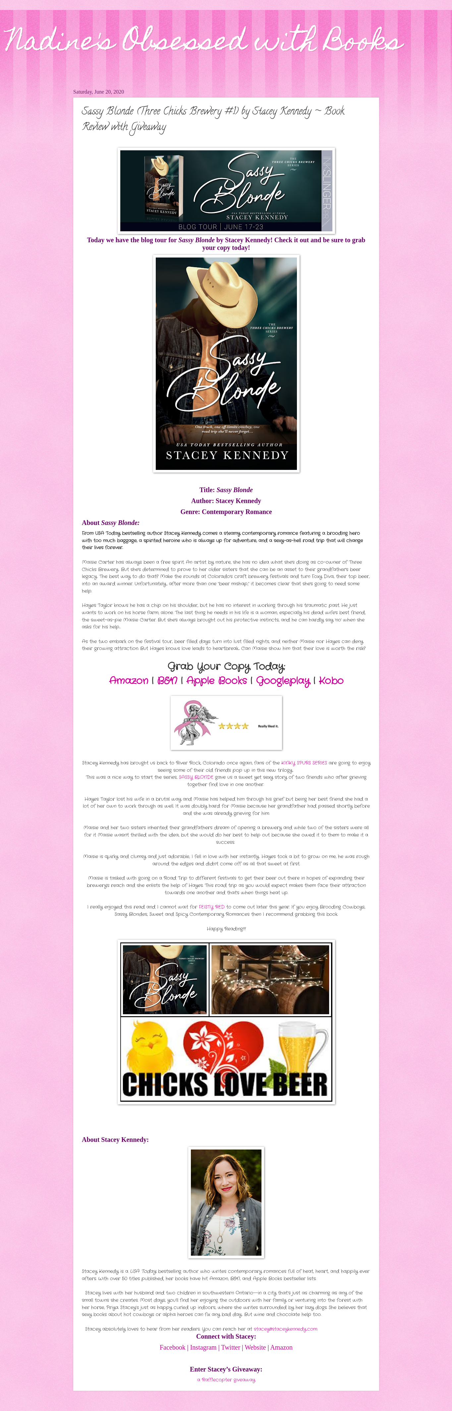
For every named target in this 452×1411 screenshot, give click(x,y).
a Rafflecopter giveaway (226, 1379)
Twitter (230, 1347)
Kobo (331, 681)
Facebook (173, 1347)
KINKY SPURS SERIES (304, 763)
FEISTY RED (212, 907)
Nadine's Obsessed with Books (204, 43)
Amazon (128, 681)
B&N (167, 681)
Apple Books (216, 681)
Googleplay (283, 681)
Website (255, 1347)
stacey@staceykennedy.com (285, 1329)
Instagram (203, 1347)
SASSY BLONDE (196, 777)
